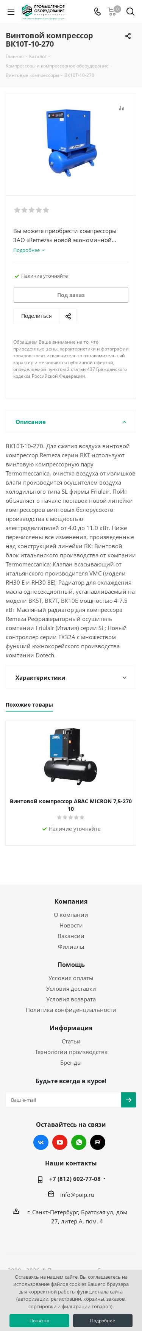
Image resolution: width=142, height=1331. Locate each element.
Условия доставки (71, 988)
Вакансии (71, 936)
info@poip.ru (77, 1194)
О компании (71, 914)
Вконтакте (40, 1142)
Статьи (71, 1041)
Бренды (71, 1062)
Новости (71, 925)
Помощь (71, 964)
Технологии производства (71, 1052)
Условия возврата (71, 999)
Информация (71, 1028)
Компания (71, 901)
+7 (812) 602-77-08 (75, 1178)
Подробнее (102, 1320)
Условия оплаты (71, 978)
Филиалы (71, 946)
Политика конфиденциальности (71, 1009)
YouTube (59, 1142)
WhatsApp (78, 1142)
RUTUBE (97, 1142)
